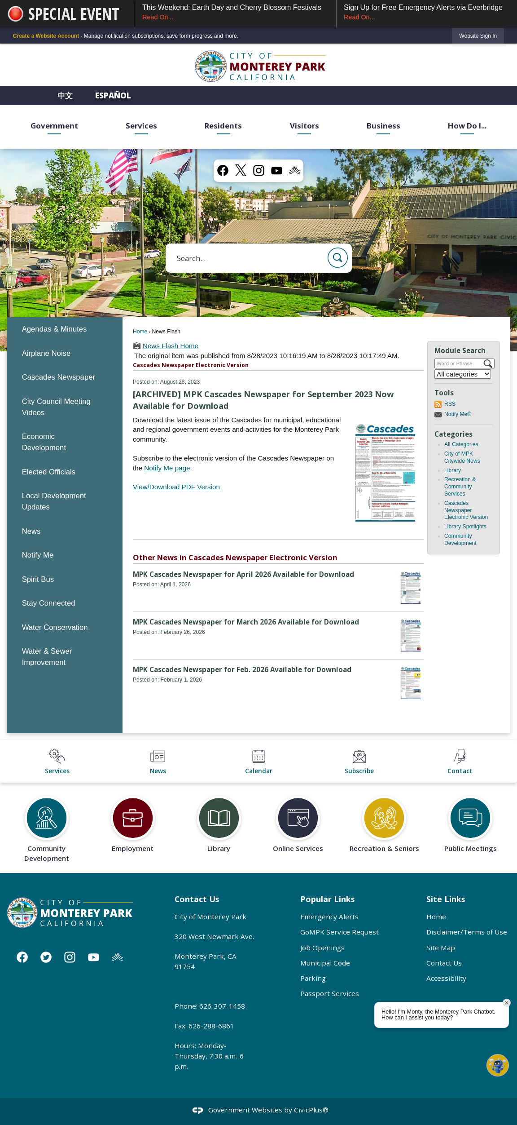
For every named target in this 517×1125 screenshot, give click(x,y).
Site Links (445, 899)
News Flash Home (170, 346)
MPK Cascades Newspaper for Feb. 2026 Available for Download (242, 669)
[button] (338, 258)
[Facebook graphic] (222, 170)
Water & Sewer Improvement (47, 657)
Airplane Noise (46, 353)
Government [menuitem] (54, 125)
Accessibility (446, 978)
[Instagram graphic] (258, 170)
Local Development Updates (54, 501)
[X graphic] (240, 170)
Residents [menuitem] (223, 125)
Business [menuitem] (383, 125)
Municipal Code (325, 962)
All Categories (461, 444)
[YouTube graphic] (276, 170)
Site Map (440, 947)
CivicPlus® (311, 1109)
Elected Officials (48, 472)
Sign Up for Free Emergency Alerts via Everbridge (427, 13)
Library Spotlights (465, 526)
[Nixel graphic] (294, 170)
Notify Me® (457, 414)
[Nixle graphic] (117, 956)
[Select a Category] (462, 374)
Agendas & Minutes (54, 329)
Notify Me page (167, 468)
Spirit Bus (38, 579)
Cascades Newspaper (58, 377)
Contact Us (444, 962)
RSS (450, 404)
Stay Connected (48, 603)
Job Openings (322, 947)
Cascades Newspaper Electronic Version (466, 510)
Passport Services (329, 993)
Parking (313, 978)
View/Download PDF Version (176, 487)
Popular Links (327, 899)
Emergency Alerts (329, 916)
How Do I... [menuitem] (467, 125)
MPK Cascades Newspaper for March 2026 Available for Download (246, 621)
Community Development (460, 539)
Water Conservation (55, 627)
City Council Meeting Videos (56, 407)
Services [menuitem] (141, 125)
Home (140, 331)
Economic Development (44, 442)
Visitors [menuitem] (304, 125)
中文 (65, 95)
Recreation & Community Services (460, 486)
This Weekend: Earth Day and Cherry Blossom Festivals (235, 13)
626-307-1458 (222, 1005)
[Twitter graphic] (46, 956)
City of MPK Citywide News (462, 457)
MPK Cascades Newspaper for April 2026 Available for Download (243, 574)
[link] (478, 36)
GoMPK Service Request (339, 931)
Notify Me (38, 555)
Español (113, 95)
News (31, 531)
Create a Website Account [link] (46, 36)
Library (452, 470)
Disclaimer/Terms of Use (466, 931)
